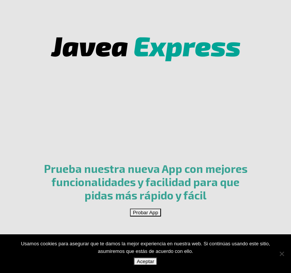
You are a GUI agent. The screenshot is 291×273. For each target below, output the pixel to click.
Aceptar (145, 261)
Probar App (145, 212)
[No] (281, 253)
